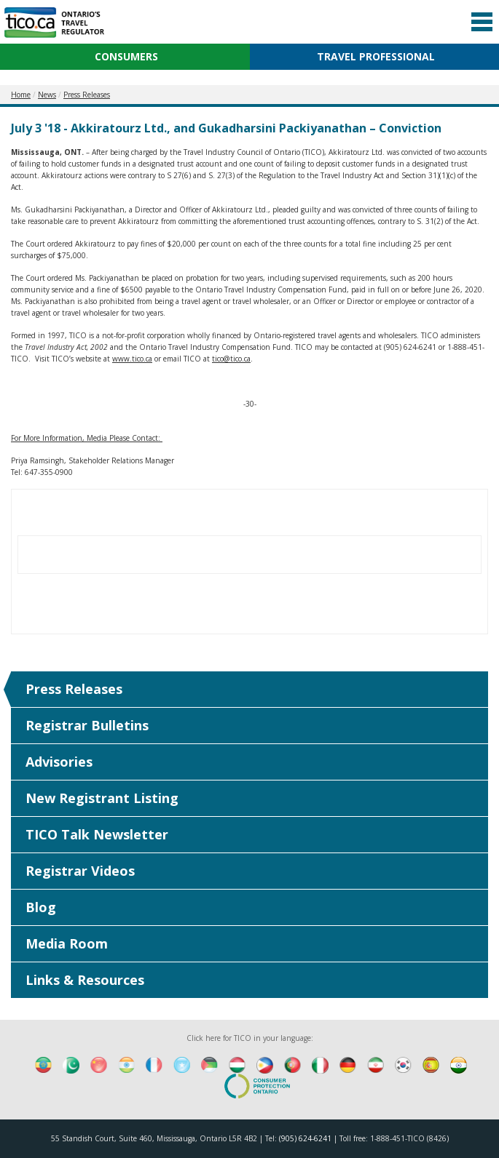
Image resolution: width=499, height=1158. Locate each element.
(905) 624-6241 (305, 1138)
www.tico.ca (132, 359)
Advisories (59, 761)
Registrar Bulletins (87, 725)
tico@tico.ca (231, 359)
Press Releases (73, 689)
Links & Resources (84, 980)
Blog (40, 907)
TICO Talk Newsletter (96, 834)
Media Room (66, 943)
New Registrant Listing (101, 798)
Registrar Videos (80, 870)
